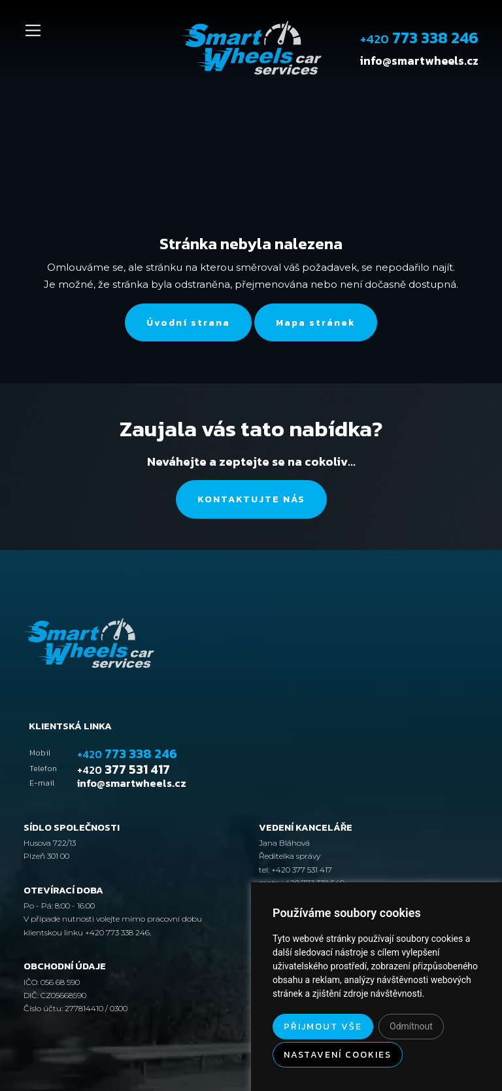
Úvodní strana (188, 322)
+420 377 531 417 (300, 870)
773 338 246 (419, 37)
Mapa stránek (316, 322)
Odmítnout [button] (411, 1026)
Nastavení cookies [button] (338, 1055)
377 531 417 (123, 769)
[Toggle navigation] (33, 30)
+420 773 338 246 (117, 932)
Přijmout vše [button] (323, 1026)
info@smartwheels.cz (419, 60)
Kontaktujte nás (251, 499)
